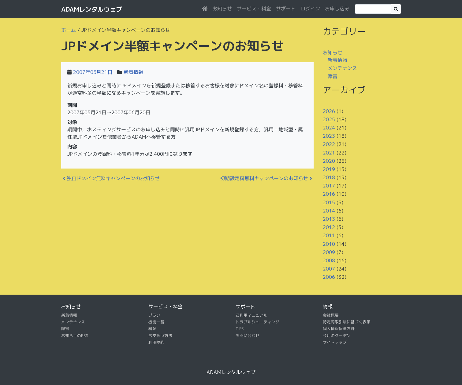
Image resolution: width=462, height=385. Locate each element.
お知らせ (222, 8)
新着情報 (133, 72)
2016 (329, 194)
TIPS (240, 328)
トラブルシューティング (257, 322)
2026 (329, 110)
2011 (329, 235)
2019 (329, 169)
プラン (154, 315)
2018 (329, 177)
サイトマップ (335, 342)
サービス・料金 (254, 8)
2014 (329, 210)
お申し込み (337, 8)
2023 (329, 136)
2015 (329, 202)
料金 (152, 328)
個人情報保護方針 (339, 328)
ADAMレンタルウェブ (91, 9)
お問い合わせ (247, 335)
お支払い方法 (160, 335)
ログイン (310, 8)
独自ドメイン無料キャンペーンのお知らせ (111, 178)
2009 (329, 252)
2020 (329, 161)
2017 (329, 185)
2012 (329, 227)
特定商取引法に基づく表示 (347, 322)
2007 (329, 268)
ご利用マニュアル (251, 315)
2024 (329, 127)
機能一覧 (156, 322)
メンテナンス (342, 68)
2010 (329, 243)
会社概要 (331, 315)
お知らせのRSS (74, 335)
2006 (329, 277)
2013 (329, 219)
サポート (286, 8)
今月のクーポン (337, 335)
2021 (329, 152)
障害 (332, 76)
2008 (329, 260)
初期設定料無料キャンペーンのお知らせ (266, 178)
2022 (329, 144)
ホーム (68, 30)
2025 (329, 119)
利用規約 (156, 342)
